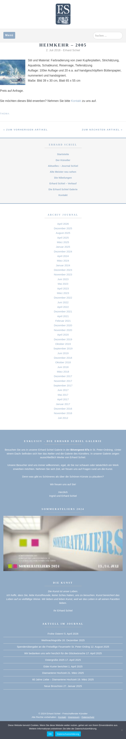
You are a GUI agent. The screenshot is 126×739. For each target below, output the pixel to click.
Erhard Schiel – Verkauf (63, 183)
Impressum (74, 717)
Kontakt (76, 101)
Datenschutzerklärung (68, 734)
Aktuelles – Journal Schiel (63, 166)
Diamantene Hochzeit (54, 672)
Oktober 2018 (63, 362)
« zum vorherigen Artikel (25, 129)
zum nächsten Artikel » (102, 129)
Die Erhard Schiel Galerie (63, 189)
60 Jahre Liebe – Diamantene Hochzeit (54, 679)
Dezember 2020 (63, 325)
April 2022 (63, 306)
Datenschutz (87, 717)
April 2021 (63, 316)
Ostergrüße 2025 (55, 659)
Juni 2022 (63, 302)
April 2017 (63, 399)
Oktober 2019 (63, 343)
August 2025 (63, 232)
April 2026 (63, 223)
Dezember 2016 (63, 408)
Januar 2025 (63, 246)
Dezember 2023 (63, 269)
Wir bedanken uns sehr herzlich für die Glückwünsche (54, 653)
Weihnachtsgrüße (51, 640)
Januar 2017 (63, 404)
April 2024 (63, 256)
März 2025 (63, 242)
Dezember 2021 (63, 311)
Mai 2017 (63, 394)
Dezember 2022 (63, 297)
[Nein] (121, 730)
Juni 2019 (63, 353)
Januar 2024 (63, 265)
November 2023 (63, 274)
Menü (9, 35)
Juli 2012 (63, 417)
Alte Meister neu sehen (63, 171)
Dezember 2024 (63, 251)
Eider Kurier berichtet (56, 666)
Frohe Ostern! (55, 633)
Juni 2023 (63, 279)
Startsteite (63, 154)
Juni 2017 (63, 390)
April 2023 (63, 288)
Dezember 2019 (63, 339)
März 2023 (63, 293)
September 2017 (62, 385)
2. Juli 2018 (53, 50)
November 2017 (63, 380)
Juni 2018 (63, 367)
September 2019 (62, 348)
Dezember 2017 (63, 376)
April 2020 (63, 334)
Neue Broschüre (53, 686)
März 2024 (63, 260)
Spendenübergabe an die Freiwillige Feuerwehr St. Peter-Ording (53, 646)
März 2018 (63, 371)
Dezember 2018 (63, 357)
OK (50, 734)
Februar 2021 (63, 320)
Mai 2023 (63, 283)
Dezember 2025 (63, 228)
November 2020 (63, 330)
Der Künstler (63, 160)
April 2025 (63, 237)
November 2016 (63, 413)
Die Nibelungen (63, 177)
